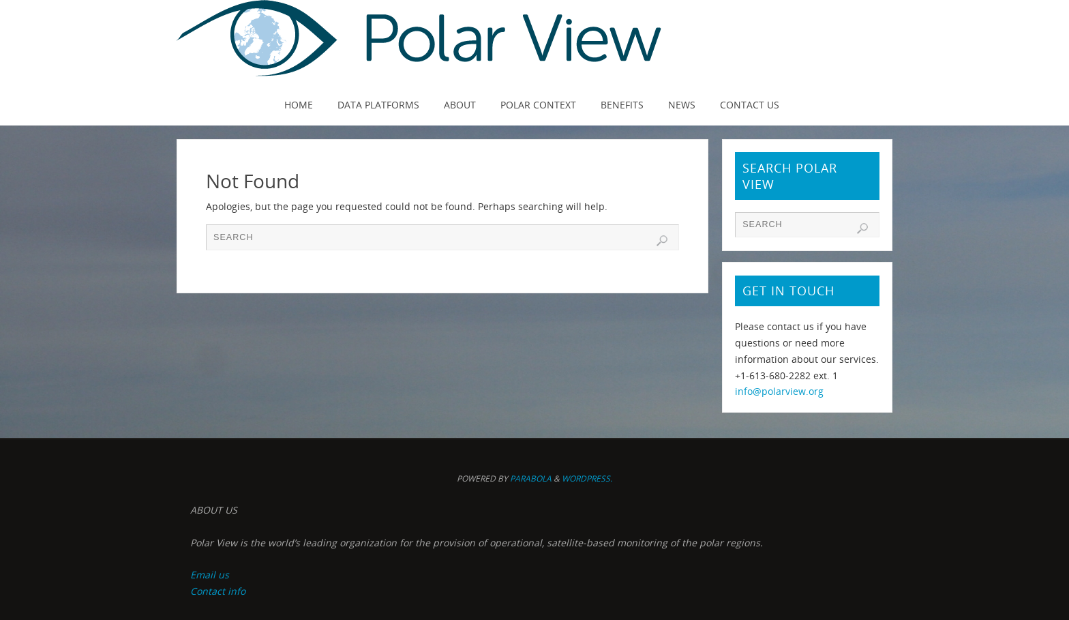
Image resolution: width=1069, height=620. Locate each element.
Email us (209, 574)
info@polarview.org (779, 391)
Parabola (531, 478)
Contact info (217, 591)
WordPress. (587, 478)
